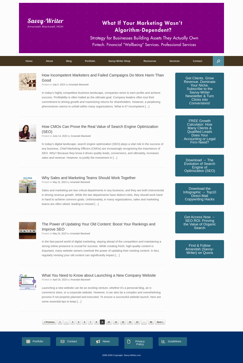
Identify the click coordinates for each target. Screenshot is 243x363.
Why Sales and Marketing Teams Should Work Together (89, 178)
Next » (160, 322)
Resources (150, 61)
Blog (69, 61)
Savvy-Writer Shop (119, 61)
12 (123, 322)
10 (109, 322)
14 (137, 322)
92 (151, 322)
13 (130, 322)
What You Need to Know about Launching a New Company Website (99, 275)
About (49, 61)
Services (175, 61)
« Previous (49, 322)
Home (29, 61)
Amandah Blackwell (79, 84)
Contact (197, 61)
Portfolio (90, 61)
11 (116, 322)
